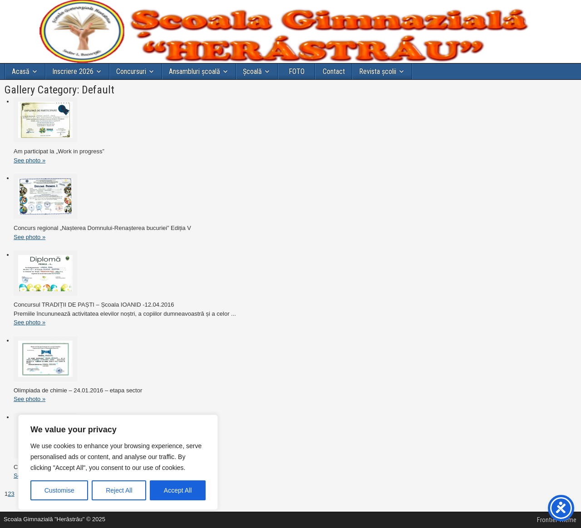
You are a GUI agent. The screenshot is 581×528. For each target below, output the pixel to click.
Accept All (178, 490)
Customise (59, 490)
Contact (334, 71)
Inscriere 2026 (73, 71)
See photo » (29, 160)
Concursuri (131, 71)
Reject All (119, 490)
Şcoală (252, 71)
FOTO (297, 71)
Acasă (21, 71)
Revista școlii (377, 71)
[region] (118, 462)
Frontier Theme (556, 520)
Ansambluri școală (194, 71)
